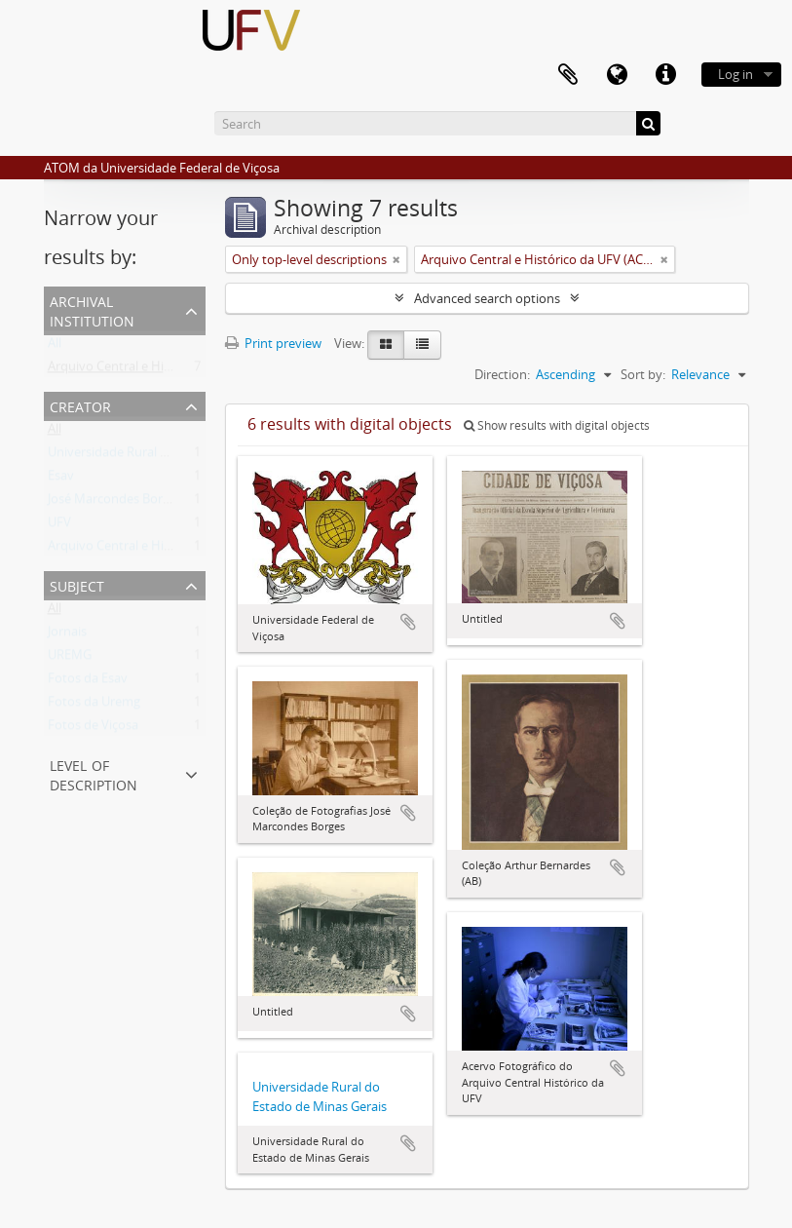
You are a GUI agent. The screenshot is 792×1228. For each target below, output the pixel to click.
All (54, 347)
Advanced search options (487, 298)
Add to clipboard (408, 622)
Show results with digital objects (557, 425)
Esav (61, 479)
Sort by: (643, 374)
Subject (77, 584)
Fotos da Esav (88, 682)
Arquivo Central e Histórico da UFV (147, 549)
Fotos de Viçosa (93, 729)
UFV (59, 526)
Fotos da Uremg (94, 705)
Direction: (502, 374)
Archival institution (92, 309)
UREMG (70, 659)
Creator (80, 405)
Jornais (67, 635)
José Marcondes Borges (115, 503)
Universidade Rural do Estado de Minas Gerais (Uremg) (205, 456)
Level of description (93, 773)
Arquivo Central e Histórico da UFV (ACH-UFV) (179, 370)
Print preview (273, 343)
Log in (735, 74)
